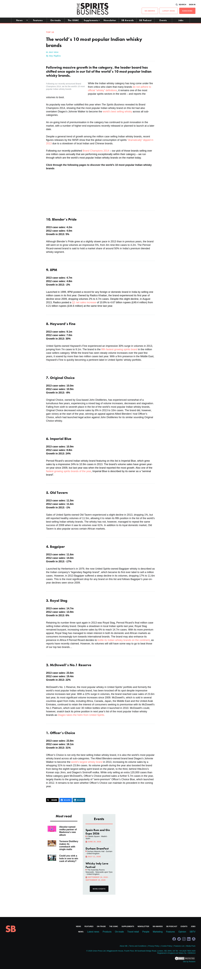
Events (163, 20)
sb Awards (150, 11)
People (145, 932)
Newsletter (110, 20)
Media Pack (190, 946)
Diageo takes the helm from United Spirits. (81, 715)
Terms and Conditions (137, 946)
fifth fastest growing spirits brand (119, 349)
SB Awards (127, 20)
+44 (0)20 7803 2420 (187, 951)
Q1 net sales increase (84, 302)
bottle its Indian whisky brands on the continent (124, 640)
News (19, 20)
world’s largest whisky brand (86, 762)
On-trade (55, 20)
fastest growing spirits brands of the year (68, 471)
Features (38, 20)
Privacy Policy (153, 946)
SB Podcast (145, 20)
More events (99, 889)
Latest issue (168, 11)
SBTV (192, 932)
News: (81, 932)
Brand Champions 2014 (96, 150)
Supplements (91, 20)
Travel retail (133, 932)
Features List (179, 946)
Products (107, 932)
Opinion (182, 932)
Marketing (158, 932)
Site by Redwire (189, 961)
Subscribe (187, 11)
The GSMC (73, 20)
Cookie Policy (166, 946)
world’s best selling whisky (117, 111)
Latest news (93, 932)
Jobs (180, 20)
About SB (123, 946)
